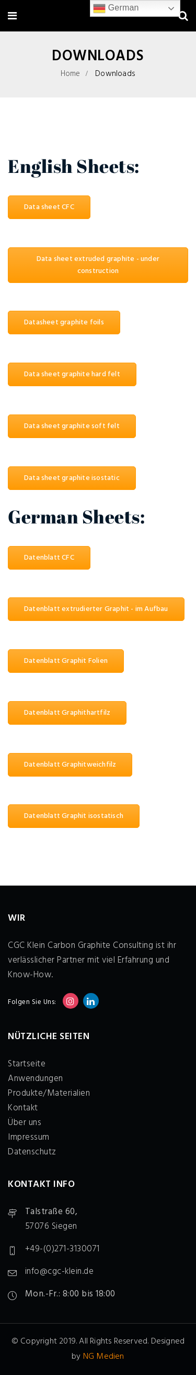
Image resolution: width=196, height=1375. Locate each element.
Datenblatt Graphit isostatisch (73, 816)
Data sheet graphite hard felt (72, 374)
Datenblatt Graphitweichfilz (70, 765)
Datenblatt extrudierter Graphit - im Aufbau (96, 609)
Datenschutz (32, 1152)
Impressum (29, 1137)
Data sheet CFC (49, 207)
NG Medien (103, 1356)
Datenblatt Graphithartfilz (67, 713)
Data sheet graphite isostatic (72, 478)
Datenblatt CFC (49, 558)
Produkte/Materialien (49, 1093)
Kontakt (23, 1108)
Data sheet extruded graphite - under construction (98, 265)
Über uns (24, 1123)
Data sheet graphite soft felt (72, 426)
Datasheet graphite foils (64, 323)
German (116, 8)
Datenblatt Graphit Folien (66, 661)
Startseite (26, 1064)
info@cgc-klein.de (59, 1271)
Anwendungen (35, 1079)
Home (70, 74)
